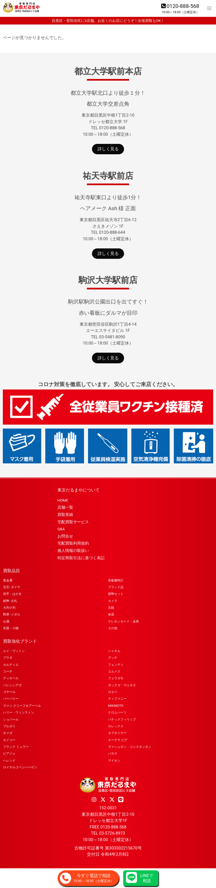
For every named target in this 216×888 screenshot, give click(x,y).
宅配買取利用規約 (73, 543)
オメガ (7, 733)
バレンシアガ (12, 685)
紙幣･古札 (10, 601)
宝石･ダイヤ (11, 587)
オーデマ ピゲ (117, 740)
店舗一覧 (65, 507)
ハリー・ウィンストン (18, 712)
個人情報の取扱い (73, 550)
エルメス (114, 671)
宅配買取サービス (73, 522)
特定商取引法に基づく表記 (81, 558)
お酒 (6, 621)
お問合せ (65, 536)
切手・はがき (12, 594)
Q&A (61, 529)
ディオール (11, 678)
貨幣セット (115, 594)
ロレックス (115, 726)
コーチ (7, 671)
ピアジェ (9, 753)
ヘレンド (9, 760)
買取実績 (65, 514)
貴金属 (7, 580)
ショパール (11, 719)
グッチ (112, 658)
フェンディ (115, 665)
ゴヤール (9, 692)
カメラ (112, 601)
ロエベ (112, 692)
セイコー (9, 740)
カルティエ (11, 665)
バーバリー (11, 699)
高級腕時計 (115, 580)
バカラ (112, 753)
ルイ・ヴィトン (14, 651)
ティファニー (117, 699)
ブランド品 (115, 587)
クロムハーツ (117, 712)
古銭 (111, 608)
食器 (111, 614)
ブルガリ (9, 726)
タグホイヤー (117, 733)
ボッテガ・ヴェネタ (122, 685)
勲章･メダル (11, 614)
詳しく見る (108, 148)
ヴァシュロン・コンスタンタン (129, 747)
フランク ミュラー (16, 747)
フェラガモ (115, 678)
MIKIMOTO (115, 706)
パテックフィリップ (122, 719)
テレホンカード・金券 (123, 621)
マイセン (114, 760)
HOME (62, 500)
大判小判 (9, 608)
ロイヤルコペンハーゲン (20, 767)
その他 (112, 628)
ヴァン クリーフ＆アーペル (22, 706)
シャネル (114, 651)
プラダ (7, 658)
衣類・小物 (11, 628)
